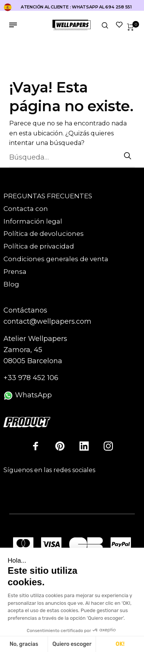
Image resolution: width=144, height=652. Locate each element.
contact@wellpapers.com (47, 321)
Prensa (14, 271)
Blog (11, 284)
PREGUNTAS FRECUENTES (47, 196)
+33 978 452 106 (30, 378)
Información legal (32, 221)
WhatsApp (27, 395)
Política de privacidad (38, 246)
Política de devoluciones (43, 233)
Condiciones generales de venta (55, 259)
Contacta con (25, 208)
